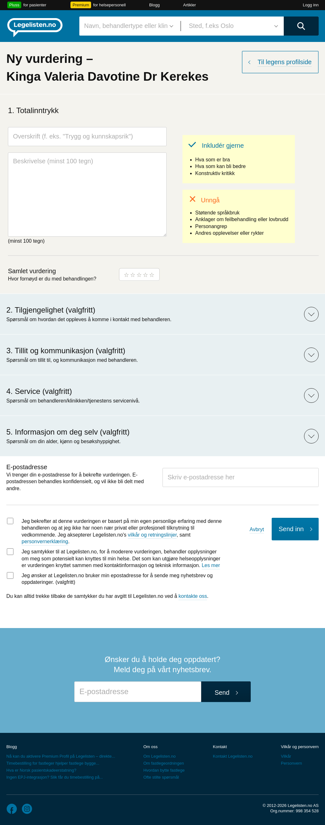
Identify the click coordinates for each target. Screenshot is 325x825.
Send (222, 692)
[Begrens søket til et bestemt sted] (232, 26)
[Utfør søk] (301, 26)
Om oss (150, 746)
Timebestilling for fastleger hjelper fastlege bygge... (52, 763)
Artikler (189, 5)
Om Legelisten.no (159, 756)
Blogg (154, 5)
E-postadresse (26, 466)
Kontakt (220, 746)
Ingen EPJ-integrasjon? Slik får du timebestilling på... (54, 777)
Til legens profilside (285, 61)
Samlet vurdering (32, 270)
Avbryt (257, 529)
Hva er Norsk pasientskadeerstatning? (41, 770)
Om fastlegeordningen (163, 763)
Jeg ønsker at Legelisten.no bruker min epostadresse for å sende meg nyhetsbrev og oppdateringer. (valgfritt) (117, 579)
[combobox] (127, 26)
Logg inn (311, 5)
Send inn (291, 528)
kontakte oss (193, 596)
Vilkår (286, 756)
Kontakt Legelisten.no (233, 756)
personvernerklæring (45, 541)
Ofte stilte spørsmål (161, 777)
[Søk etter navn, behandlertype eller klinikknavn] (127, 26)
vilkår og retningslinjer (152, 535)
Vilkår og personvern (300, 746)
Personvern (291, 763)
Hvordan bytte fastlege (164, 770)
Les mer (211, 565)
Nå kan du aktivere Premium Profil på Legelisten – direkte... (60, 756)
